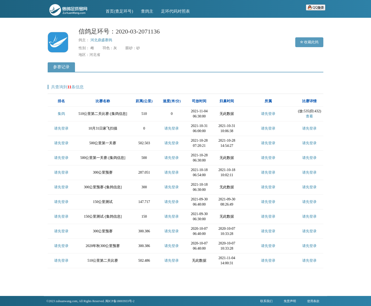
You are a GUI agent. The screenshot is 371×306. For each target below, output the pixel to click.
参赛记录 (61, 67)
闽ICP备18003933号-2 (119, 301)
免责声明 (290, 301)
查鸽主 (147, 11)
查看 (309, 116)
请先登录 (268, 114)
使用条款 (313, 301)
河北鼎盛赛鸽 (101, 40)
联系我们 (266, 301)
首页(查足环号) (119, 11)
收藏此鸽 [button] (309, 42)
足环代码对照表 (175, 11)
